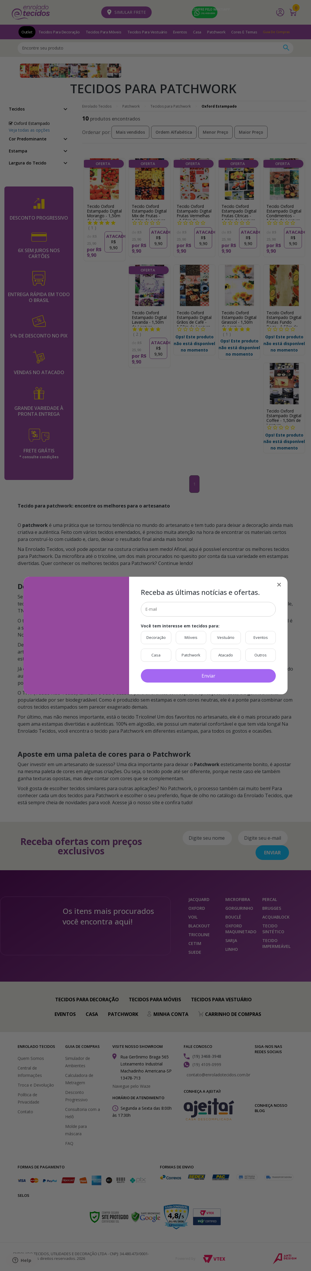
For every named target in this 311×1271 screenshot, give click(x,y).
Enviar (208, 676)
